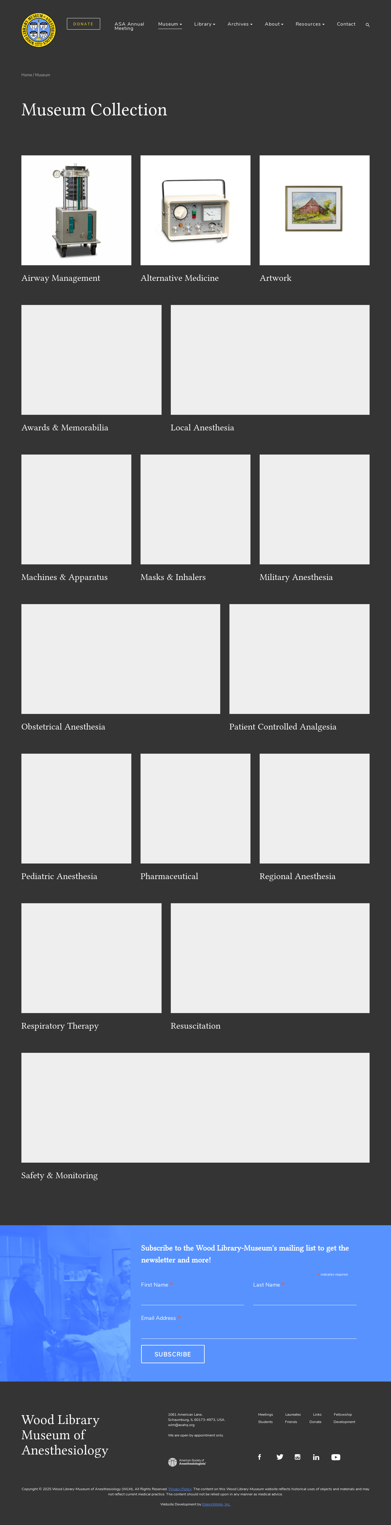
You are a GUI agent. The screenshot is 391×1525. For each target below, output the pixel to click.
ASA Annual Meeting (129, 26)
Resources (308, 24)
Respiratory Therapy (60, 1025)
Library (202, 24)
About (272, 24)
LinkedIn (318, 1458)
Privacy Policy (180, 1489)
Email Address (161, 1318)
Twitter (281, 1458)
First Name (157, 1285)
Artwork (275, 278)
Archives (238, 24)
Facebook (263, 1458)
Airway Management (60, 278)
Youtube (336, 1458)
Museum (168, 24)
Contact (346, 24)
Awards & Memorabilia (64, 427)
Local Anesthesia (202, 427)
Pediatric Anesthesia (59, 876)
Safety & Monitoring (59, 1175)
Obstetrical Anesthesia (63, 726)
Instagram (300, 1458)
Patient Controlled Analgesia (283, 726)
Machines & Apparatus (64, 577)
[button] (368, 24)
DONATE (83, 24)
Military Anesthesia (296, 577)
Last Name (269, 1285)
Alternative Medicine (180, 278)
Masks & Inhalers (173, 577)
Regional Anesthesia (298, 876)
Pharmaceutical (169, 876)
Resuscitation (196, 1025)
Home (26, 75)
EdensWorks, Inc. (216, 1504)
